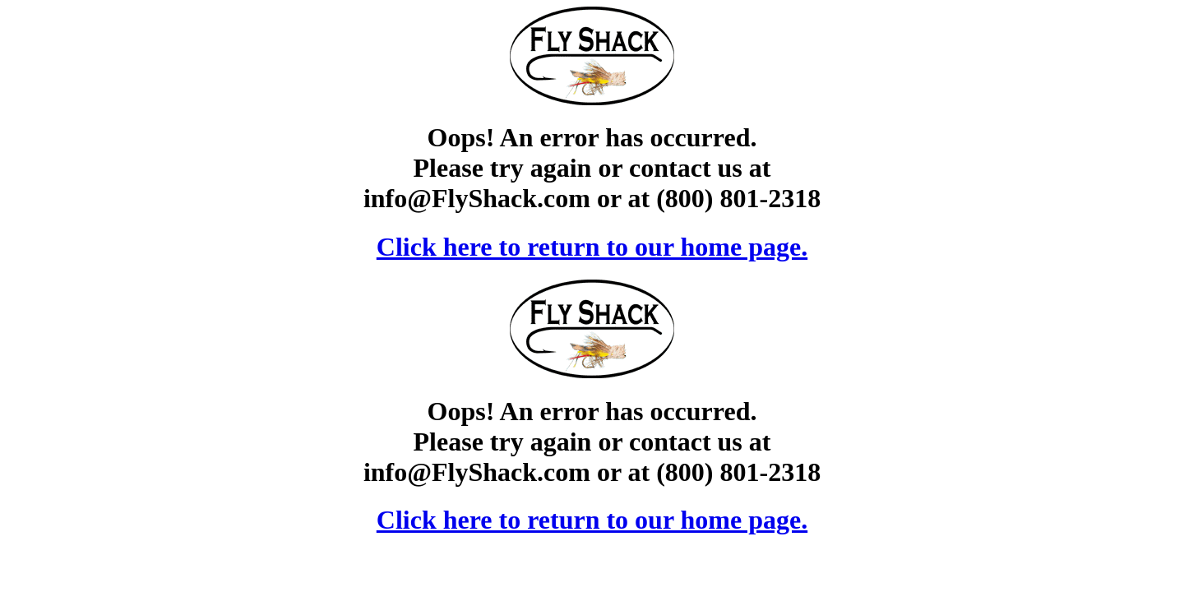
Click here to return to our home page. (592, 246)
